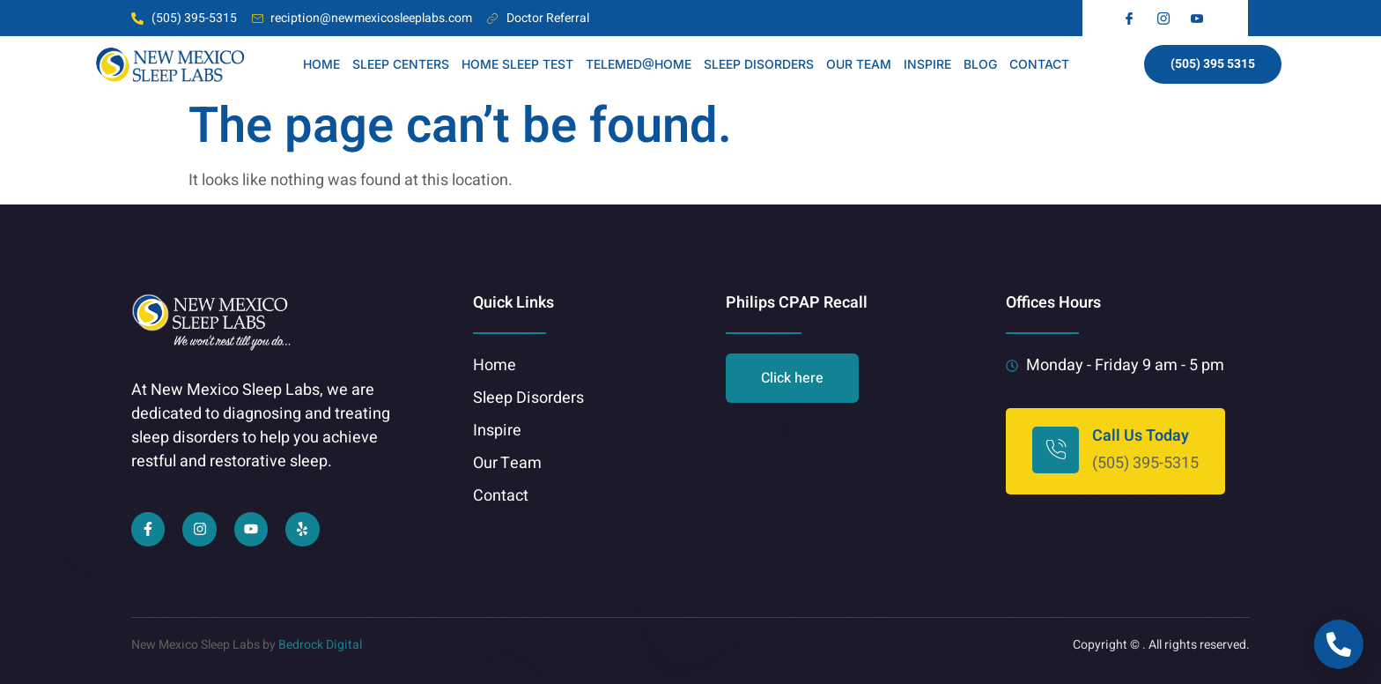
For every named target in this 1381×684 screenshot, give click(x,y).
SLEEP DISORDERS (759, 63)
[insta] (1166, 18)
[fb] (1131, 18)
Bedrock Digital (320, 645)
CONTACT (1039, 63)
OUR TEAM (858, 63)
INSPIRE (927, 63)
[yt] (1199, 18)
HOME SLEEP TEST (517, 63)
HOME (321, 63)
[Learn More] (1115, 451)
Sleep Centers (400, 63)
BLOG (980, 63)
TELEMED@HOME (638, 63)
